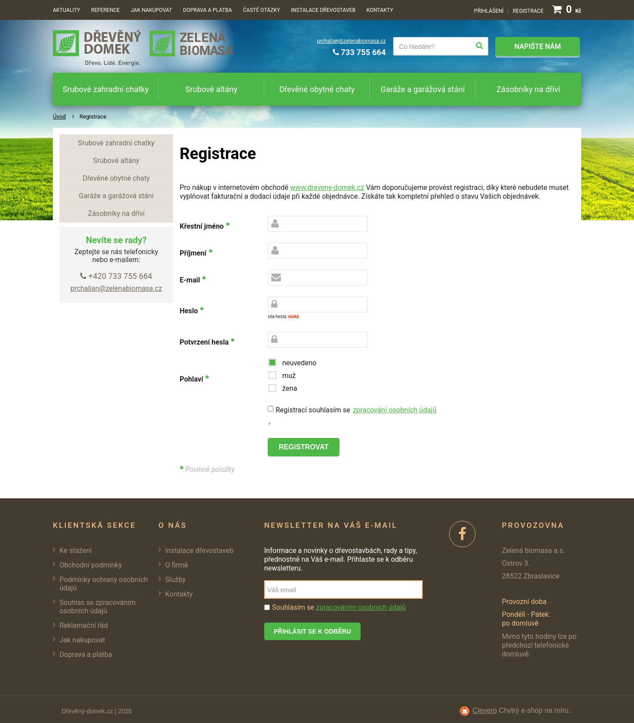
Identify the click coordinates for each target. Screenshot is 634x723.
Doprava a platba (207, 10)
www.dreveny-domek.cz (327, 187)
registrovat (303, 447)
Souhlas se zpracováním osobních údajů (97, 606)
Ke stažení (75, 550)
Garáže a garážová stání (422, 89)
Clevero (484, 710)
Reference (105, 10)
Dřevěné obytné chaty (316, 89)
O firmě (176, 565)
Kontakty (379, 10)
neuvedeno (299, 363)
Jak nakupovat (151, 10)
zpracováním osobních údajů (361, 607)
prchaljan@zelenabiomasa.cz (351, 41)
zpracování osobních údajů (394, 410)
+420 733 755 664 (116, 276)
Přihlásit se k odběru (312, 631)
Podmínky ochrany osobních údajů (103, 583)
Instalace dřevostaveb (323, 10)
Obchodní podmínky (90, 565)
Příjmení (193, 253)
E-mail (190, 280)
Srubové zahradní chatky (105, 89)
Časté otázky (261, 10)
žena (289, 388)
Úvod (59, 116)
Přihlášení (489, 11)
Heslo (189, 311)
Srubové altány (211, 89)
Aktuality (66, 10)
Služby (175, 579)
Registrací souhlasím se (356, 410)
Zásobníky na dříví (528, 89)
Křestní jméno (202, 226)
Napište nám (537, 46)
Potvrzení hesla (204, 342)
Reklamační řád (83, 625)
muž (289, 375)
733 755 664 (359, 52)
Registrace (528, 11)
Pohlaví (191, 379)
